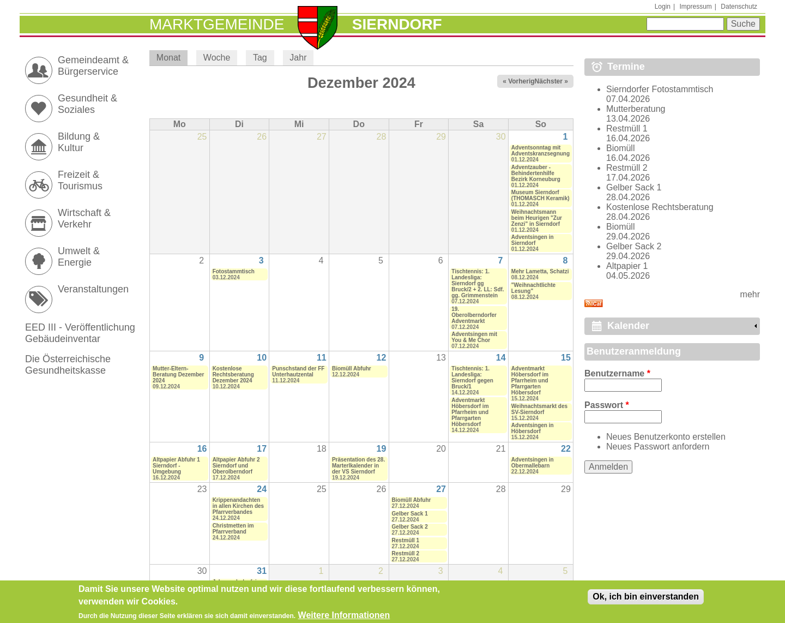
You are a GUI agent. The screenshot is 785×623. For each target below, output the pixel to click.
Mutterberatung (636, 108)
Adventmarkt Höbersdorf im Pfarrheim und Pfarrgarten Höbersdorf (469, 412)
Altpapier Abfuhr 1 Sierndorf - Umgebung (176, 466)
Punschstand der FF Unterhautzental (298, 372)
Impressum (695, 6)
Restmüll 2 (406, 553)
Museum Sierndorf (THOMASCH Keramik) (540, 195)
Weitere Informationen (344, 617)
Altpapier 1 (627, 266)
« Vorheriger (522, 81)
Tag (260, 57)
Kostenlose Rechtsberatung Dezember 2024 (233, 375)
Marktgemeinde (216, 24)
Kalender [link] (628, 325)
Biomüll (620, 148)
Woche (217, 57)
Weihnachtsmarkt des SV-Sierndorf (539, 409)
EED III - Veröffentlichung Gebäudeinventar (80, 333)
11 (322, 357)
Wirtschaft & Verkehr (84, 218)
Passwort (606, 405)
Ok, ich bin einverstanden (646, 598)
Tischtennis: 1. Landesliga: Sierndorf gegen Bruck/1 (472, 378)
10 (262, 357)
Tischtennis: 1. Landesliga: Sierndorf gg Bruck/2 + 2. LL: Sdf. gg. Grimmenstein (477, 283)
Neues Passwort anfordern (657, 446)
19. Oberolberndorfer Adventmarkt (474, 315)
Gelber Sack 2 (410, 527)
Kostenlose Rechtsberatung (660, 207)
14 (501, 357)
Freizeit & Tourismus (80, 180)
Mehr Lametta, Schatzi (540, 271)
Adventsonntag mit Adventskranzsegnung (540, 151)
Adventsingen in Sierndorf (532, 240)
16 (202, 448)
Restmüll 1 (406, 540)
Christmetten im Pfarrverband (233, 529)
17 (262, 448)
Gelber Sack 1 (410, 514)
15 (566, 357)
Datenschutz (739, 6)
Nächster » (551, 81)
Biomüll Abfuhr (351, 369)
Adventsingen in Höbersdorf (532, 428)
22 (566, 448)
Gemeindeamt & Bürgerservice (93, 66)
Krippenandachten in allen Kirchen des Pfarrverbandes (238, 506)
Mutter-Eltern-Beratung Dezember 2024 (178, 375)
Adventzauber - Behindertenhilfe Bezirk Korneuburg (535, 173)
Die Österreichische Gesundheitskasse (68, 365)
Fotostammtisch (234, 271)
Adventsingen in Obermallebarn (532, 463)
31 (262, 571)
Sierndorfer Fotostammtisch (660, 89)
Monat (172, 57)
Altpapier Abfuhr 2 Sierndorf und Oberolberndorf (236, 466)
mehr (750, 294)
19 (382, 448)
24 (262, 489)
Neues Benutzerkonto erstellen (666, 436)
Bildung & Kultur (79, 142)
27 (441, 489)
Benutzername (617, 373)
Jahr (297, 57)
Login (663, 6)
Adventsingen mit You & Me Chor (474, 337)
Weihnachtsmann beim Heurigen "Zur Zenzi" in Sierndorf (536, 218)
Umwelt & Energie (79, 256)
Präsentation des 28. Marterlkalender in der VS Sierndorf (358, 466)
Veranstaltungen (93, 289)
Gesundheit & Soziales (87, 104)
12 (382, 357)
